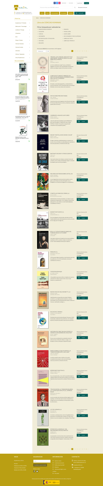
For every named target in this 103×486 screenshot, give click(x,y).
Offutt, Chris (52, 213)
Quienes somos (56, 460)
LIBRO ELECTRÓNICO (69, 40)
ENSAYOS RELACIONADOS (45, 29)
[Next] (88, 51)
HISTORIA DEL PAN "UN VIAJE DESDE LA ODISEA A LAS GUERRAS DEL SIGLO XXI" (61, 332)
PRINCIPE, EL (54, 252)
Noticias (71, 13)
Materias (55, 467)
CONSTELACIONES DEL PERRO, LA (59, 193)
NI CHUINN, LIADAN (54, 273)
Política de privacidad (58, 465)
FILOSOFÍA (41, 31)
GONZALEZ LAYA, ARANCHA (55, 313)
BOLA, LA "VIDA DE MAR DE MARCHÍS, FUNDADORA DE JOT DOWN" (60, 232)
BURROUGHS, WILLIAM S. (55, 393)
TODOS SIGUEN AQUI (56, 271)
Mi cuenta (55, 473)
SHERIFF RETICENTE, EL (57, 212)
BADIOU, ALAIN (53, 136)
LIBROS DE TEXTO (68, 38)
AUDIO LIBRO (67, 33)
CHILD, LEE (52, 155)
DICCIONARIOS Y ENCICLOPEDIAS (72, 36)
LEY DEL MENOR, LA (55, 409)
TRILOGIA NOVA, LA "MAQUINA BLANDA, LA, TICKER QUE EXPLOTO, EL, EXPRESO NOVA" (61, 390)
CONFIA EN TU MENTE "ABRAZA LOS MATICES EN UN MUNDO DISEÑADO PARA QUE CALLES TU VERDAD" (62, 77)
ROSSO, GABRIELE (54, 334)
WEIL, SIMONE (53, 97)
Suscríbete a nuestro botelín (40, 465)
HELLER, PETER (53, 195)
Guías (47, 13)
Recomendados (54, 13)
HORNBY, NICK (53, 432)
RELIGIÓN (41, 43)
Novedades (63, 13)
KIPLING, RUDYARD (54, 175)
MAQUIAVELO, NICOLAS (55, 253)
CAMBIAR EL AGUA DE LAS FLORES (59, 115)
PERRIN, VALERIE (53, 116)
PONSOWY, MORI (53, 293)
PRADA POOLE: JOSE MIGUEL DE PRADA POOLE (22, 138)
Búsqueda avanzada (82, 7)
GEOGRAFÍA (42, 36)
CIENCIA (41, 33)
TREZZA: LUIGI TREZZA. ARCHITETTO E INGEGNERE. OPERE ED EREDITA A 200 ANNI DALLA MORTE (61, 58)
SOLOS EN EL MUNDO (56, 312)
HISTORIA (41, 40)
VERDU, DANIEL (53, 234)
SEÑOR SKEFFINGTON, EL (57, 370)
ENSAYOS (66, 29)
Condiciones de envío (58, 462)
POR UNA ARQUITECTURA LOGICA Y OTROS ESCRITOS (22, 97)
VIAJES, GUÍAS (67, 31)
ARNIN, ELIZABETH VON (55, 372)
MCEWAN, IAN (53, 411)
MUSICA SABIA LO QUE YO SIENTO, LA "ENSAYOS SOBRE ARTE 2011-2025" (60, 351)
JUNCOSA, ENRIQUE (54, 353)
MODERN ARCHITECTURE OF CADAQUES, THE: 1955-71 (22, 117)
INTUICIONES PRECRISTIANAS (58, 96)
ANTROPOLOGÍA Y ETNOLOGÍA (46, 38)
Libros (42, 13)
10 (86, 50)
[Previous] (69, 51)
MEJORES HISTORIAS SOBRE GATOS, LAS (61, 173)
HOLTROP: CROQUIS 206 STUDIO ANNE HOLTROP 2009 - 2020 (21, 75)
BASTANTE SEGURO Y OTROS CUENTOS (61, 153)
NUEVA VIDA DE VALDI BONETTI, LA (60, 292)
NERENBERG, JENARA (54, 80)
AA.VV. (51, 61)
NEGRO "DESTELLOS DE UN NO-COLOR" (61, 135)
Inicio (37, 18)
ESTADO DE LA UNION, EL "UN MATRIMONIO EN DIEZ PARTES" (59, 429)
